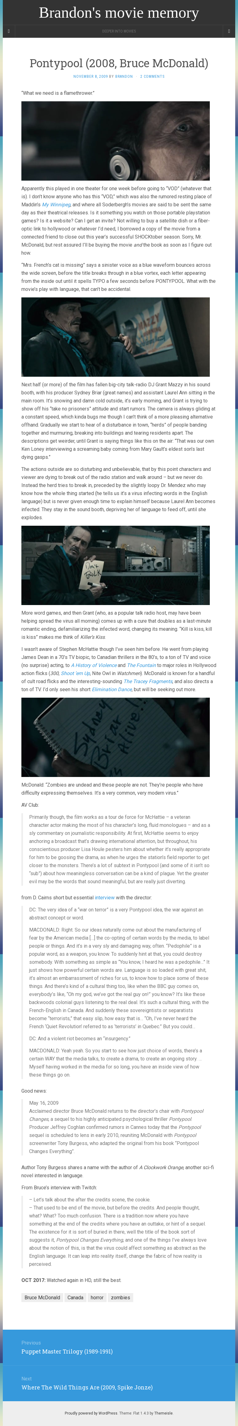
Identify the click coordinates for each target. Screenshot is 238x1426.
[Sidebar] (9, 31)
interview (105, 898)
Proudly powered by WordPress (91, 1413)
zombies (120, 1298)
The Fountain (141, 665)
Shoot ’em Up (75, 673)
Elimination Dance (112, 689)
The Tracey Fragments (147, 681)
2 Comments (152, 76)
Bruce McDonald (42, 1298)
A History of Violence (94, 665)
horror (97, 1298)
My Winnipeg (56, 205)
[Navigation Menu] (229, 31)
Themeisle (163, 1413)
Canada (75, 1298)
